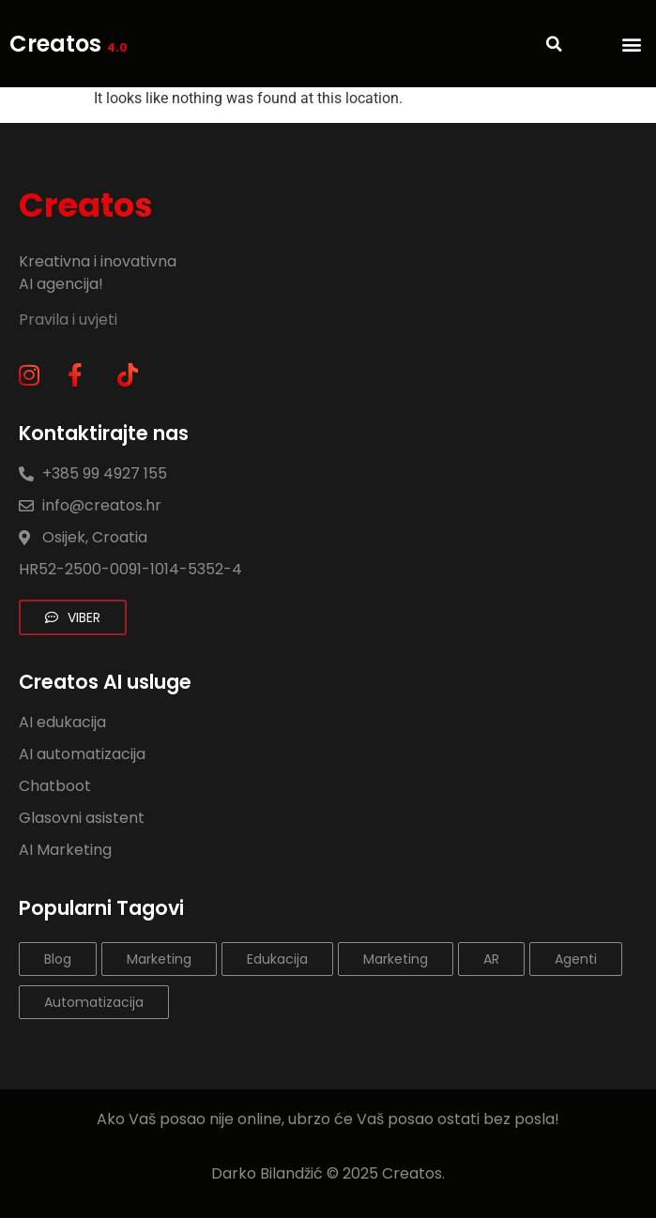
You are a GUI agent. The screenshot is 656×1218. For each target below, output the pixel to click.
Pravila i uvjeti (70, 319)
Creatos (68, 43)
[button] (631, 43)
